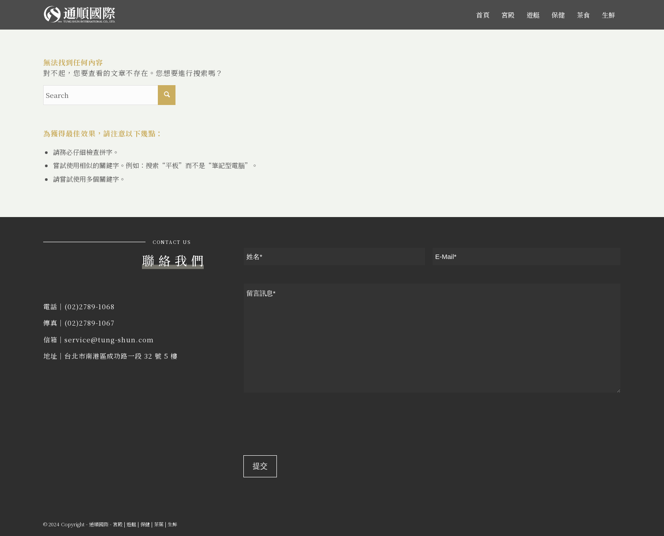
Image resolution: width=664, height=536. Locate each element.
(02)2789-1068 (89, 306)
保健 (145, 524)
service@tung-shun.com (109, 339)
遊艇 (131, 524)
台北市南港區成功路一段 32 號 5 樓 (121, 355)
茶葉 (159, 524)
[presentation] (310, 426)
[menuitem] (482, 14)
